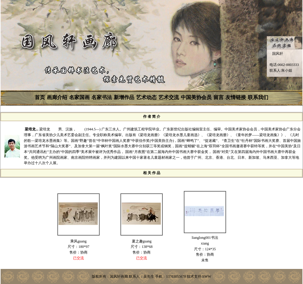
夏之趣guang (142, 241)
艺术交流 (168, 97)
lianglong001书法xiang (205, 240)
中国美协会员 (196, 97)
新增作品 (124, 97)
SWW (207, 276)
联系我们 (258, 97)
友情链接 (235, 97)
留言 (218, 97)
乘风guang (78, 241)
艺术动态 (146, 97)
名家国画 (79, 97)
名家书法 (101, 97)
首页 (40, 97)
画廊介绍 (57, 97)
